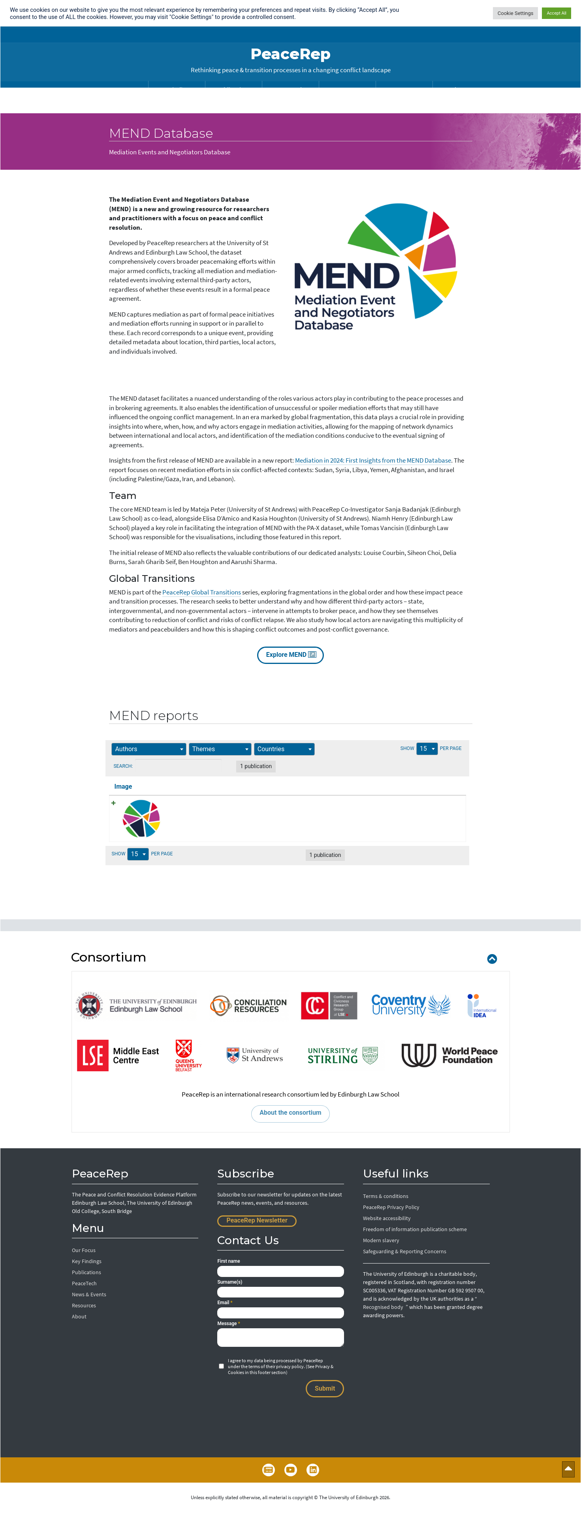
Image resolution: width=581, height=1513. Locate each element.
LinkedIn (312, 1470)
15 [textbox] (412, 749)
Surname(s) (229, 1282)
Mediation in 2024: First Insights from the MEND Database (373, 460)
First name (228, 1261)
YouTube (290, 1470)
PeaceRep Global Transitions (201, 592)
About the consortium (290, 1113)
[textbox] (132, 749)
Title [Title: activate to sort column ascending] (169, 786)
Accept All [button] (556, 13)
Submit (325, 1389)
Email (224, 1303)
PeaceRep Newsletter (256, 1220)
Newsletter (268, 1470)
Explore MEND (290, 654)
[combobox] (152, 749)
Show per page (421, 749)
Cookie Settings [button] (516, 13)
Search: (182, 765)
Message (228, 1324)
